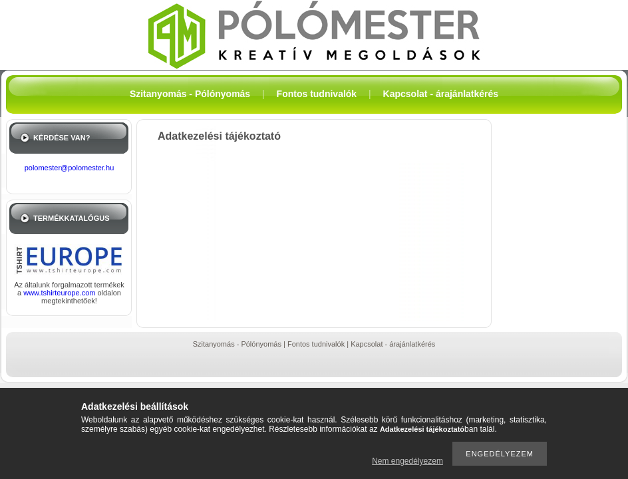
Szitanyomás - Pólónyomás (237, 344)
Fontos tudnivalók (316, 344)
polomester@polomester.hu (69, 168)
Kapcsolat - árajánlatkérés (393, 344)
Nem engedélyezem (407, 461)
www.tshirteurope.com (60, 293)
